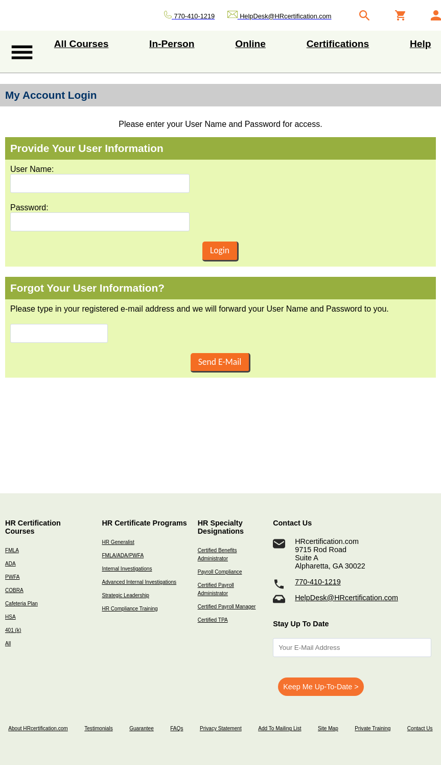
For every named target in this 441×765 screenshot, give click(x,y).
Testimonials (98, 728)
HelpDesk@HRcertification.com (346, 598)
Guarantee (141, 728)
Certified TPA (213, 620)
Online (250, 43)
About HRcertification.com (38, 728)
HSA (10, 617)
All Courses (81, 43)
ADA (10, 563)
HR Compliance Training (129, 608)
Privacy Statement (221, 728)
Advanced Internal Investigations (139, 582)
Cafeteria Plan (21, 603)
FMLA (12, 550)
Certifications (338, 43)
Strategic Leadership (125, 595)
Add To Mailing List (279, 728)
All (8, 643)
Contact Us (420, 728)
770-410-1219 (318, 582)
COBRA (14, 590)
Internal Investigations (127, 569)
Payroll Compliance (220, 572)
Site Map (328, 728)
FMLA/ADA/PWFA (123, 555)
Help (420, 43)
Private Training (372, 728)
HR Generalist (118, 542)
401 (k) (13, 630)
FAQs (176, 728)
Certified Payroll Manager (227, 606)
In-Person (172, 43)
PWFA (12, 577)
